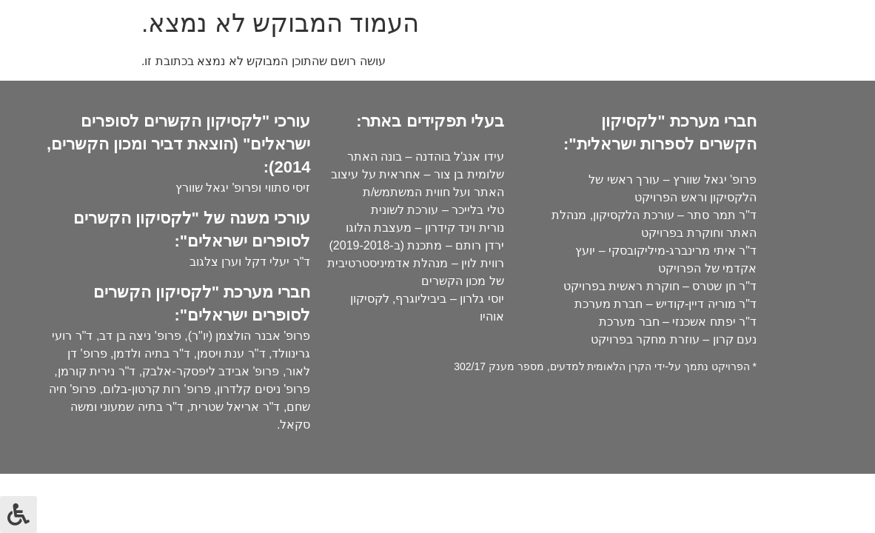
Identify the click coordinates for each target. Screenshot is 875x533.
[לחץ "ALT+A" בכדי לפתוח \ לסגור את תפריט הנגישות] (18, 514)
